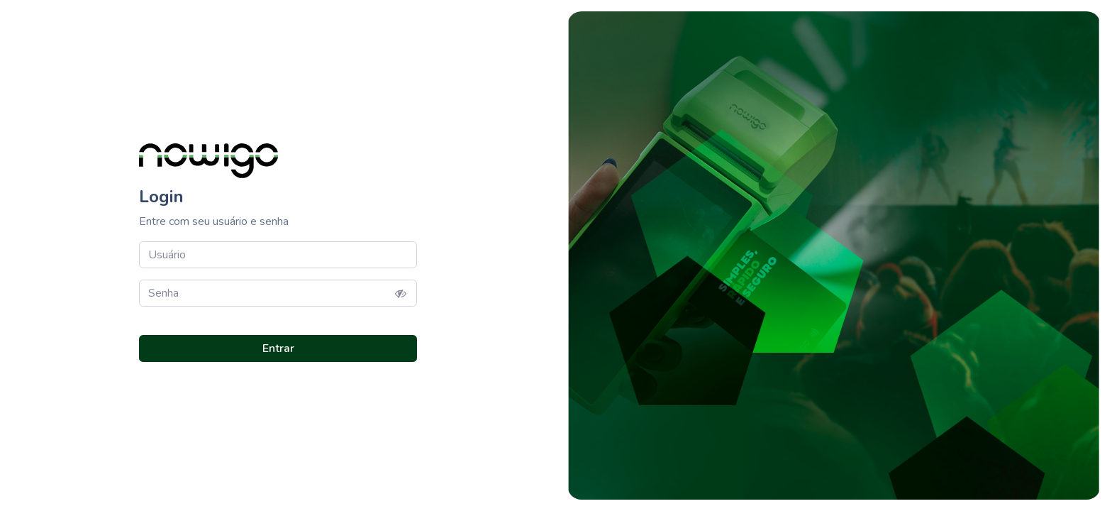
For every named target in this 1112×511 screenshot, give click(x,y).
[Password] (278, 293)
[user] (278, 254)
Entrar (278, 348)
